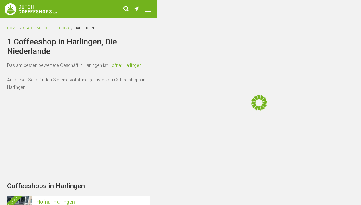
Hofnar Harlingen (125, 65)
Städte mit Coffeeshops (46, 28)
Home (12, 28)
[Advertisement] (327, 102)
